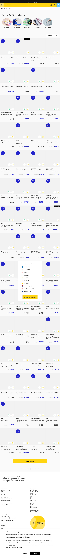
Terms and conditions (6, 503)
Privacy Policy (4, 504)
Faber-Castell (33, 507)
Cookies (3, 506)
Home (3, 11)
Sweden (3, 525)
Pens (31, 493)
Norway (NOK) (26, 269)
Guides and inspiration (6, 498)
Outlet (32, 497)
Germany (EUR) (26, 283)
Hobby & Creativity (35, 491)
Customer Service (5, 490)
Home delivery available (30, 1)
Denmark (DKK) (26, 272)
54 (38, 468)
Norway (2, 527)
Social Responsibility (6, 500)
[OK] (30, 8)
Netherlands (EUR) (27, 286)
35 (35, 468)
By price (37, 23)
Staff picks (33, 500)
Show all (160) (34, 511)
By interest (7, 23)
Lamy (31, 506)
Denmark (3, 528)
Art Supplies (33, 490)
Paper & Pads (33, 494)
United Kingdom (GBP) (28, 288)
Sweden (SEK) (26, 267)
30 (27, 468)
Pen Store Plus (4, 497)
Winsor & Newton (34, 510)
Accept (35, 553)
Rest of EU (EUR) (26, 291)
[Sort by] (52, 35)
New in (32, 499)
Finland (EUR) (26, 275)
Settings (25, 553)
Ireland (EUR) (25, 277)
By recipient (17, 23)
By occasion (27, 23)
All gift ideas (47, 23)
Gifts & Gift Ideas (9, 11)
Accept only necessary (16, 547)
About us (3, 493)
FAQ (2, 491)
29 (25, 468)
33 (32, 468)
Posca (31, 509)
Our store (3, 494)
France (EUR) (25, 280)
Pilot (31, 504)
